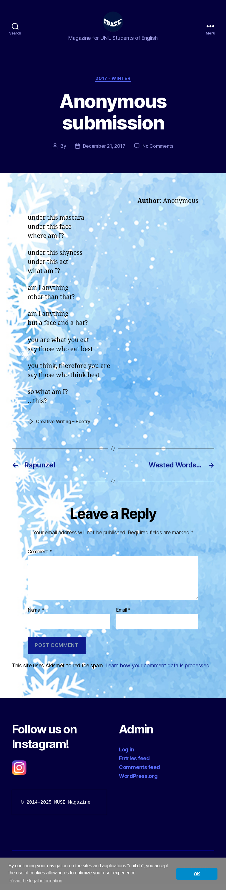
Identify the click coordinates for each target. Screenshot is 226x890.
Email (123, 616)
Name (36, 616)
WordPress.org (138, 782)
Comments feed (139, 773)
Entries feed (134, 764)
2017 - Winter (112, 84)
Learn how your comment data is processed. (157, 671)
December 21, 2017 (104, 152)
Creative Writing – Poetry (63, 427)
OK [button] (197, 873)
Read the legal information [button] (35, 880)
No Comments (157, 152)
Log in (126, 755)
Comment (40, 557)
